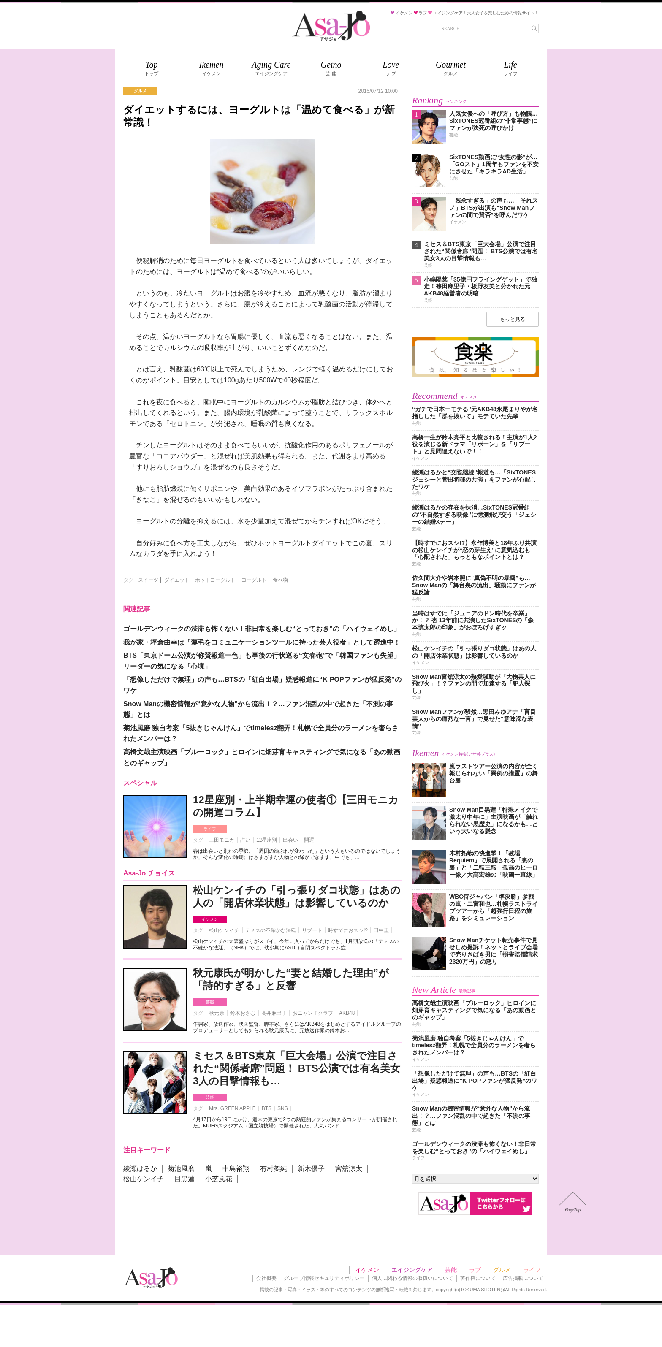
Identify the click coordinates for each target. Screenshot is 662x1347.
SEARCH (451, 28)
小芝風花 (218, 1178)
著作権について (478, 1278)
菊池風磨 (181, 1168)
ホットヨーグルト (215, 580)
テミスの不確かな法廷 (270, 930)
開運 (309, 840)
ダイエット (177, 580)
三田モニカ (221, 840)
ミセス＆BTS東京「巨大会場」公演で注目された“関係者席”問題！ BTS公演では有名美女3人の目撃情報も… (296, 1068)
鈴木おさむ (242, 1013)
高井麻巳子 (274, 1013)
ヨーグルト (254, 580)
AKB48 (347, 1013)
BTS (266, 1108)
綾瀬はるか (140, 1168)
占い (245, 840)
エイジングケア (412, 1269)
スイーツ (148, 580)
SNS (282, 1108)
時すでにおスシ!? (348, 930)
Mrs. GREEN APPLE (232, 1108)
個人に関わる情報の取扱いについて (412, 1278)
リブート (312, 930)
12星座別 (266, 840)
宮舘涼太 (348, 1168)
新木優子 (311, 1168)
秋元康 (216, 1013)
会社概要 (266, 1278)
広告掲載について (523, 1278)
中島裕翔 (236, 1168)
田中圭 (381, 930)
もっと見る (512, 319)
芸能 (210, 1002)
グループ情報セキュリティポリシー (324, 1278)
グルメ (502, 1269)
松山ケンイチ (224, 930)
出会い (290, 840)
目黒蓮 (184, 1178)
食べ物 (280, 580)
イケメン (209, 919)
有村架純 (273, 1168)
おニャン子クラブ (313, 1013)
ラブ (475, 1269)
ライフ (209, 829)
